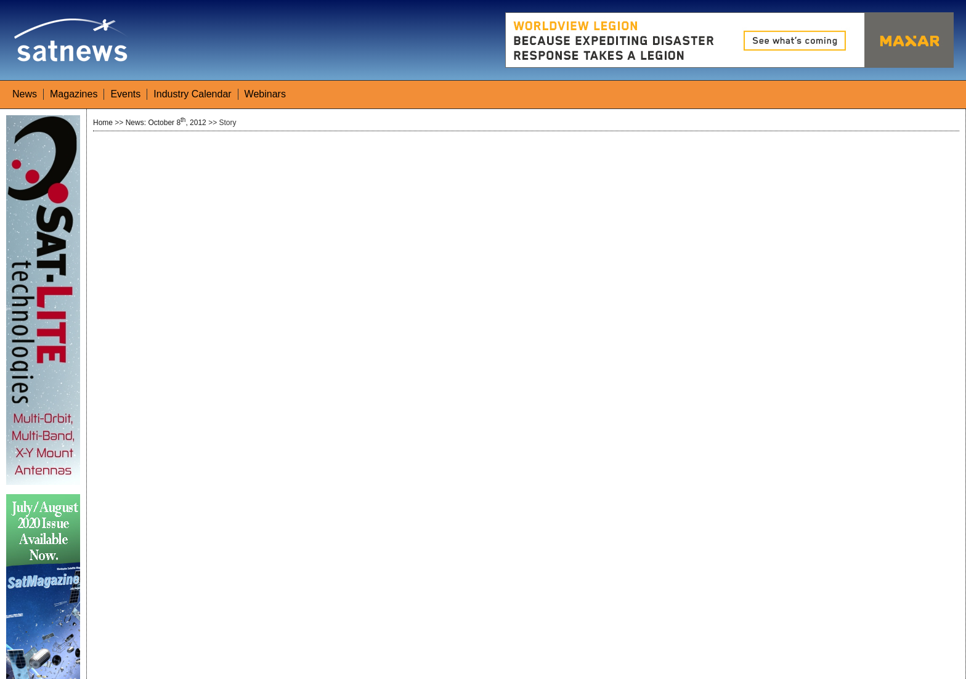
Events (125, 94)
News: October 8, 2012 (166, 122)
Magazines (73, 94)
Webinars (265, 94)
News (24, 94)
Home (103, 122)
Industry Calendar (192, 94)
